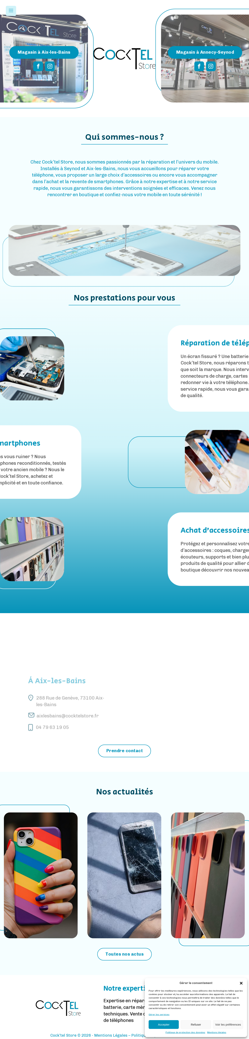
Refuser (196, 1024)
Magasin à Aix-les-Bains (44, 52)
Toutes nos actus (124, 954)
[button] (241, 983)
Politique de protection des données (185, 1032)
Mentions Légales (110, 1035)
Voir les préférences (228, 1024)
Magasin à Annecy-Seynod (205, 52)
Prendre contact (124, 750)
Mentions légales (216, 1032)
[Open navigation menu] (11, 11)
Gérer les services (159, 1014)
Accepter (163, 1024)
